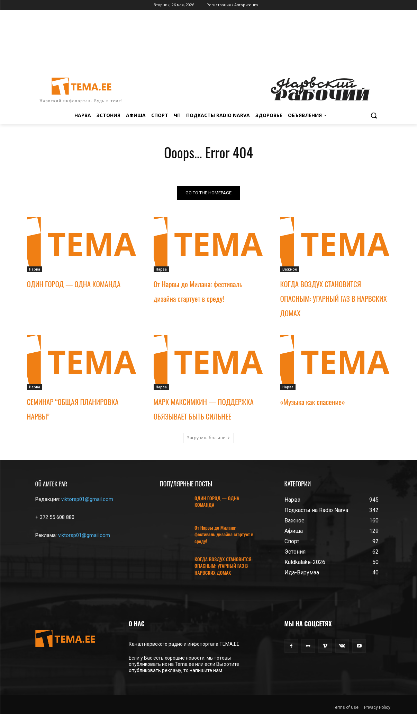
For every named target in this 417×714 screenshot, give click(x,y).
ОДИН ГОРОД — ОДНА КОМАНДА (74, 284)
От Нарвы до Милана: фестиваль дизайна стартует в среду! (223, 534)
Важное (289, 269)
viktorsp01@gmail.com (87, 499)
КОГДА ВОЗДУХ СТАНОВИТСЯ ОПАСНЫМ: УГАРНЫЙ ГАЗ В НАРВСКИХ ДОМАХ (333, 298)
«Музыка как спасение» (312, 401)
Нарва (34, 269)
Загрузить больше (208, 438)
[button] (373, 115)
